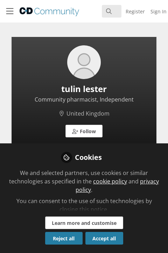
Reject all (64, 238)
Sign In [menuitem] (158, 11)
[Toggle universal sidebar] (10, 11)
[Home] (38, 11)
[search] (111, 11)
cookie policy (110, 181)
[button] (84, 131)
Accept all (104, 238)
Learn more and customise (84, 223)
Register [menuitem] (135, 11)
